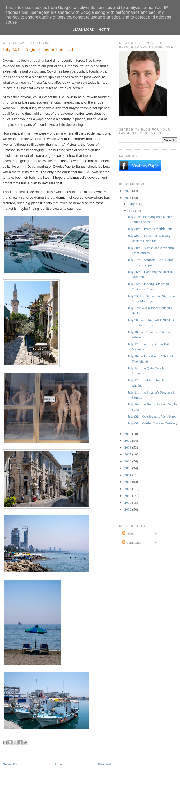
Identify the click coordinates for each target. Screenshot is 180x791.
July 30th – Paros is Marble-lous (150, 229)
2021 (128, 198)
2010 (128, 502)
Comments (131, 542)
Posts (128, 533)
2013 (128, 482)
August (134, 204)
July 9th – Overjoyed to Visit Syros (152, 416)
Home (57, 764)
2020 (128, 434)
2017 (128, 454)
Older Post (104, 764)
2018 (128, 447)
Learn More (83, 30)
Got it (104, 30)
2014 (128, 475)
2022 (128, 191)
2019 (128, 441)
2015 (128, 468)
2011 (128, 496)
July (132, 211)
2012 (128, 489)
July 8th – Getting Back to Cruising (152, 423)
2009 (128, 509)
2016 (128, 461)
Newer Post (11, 764)
